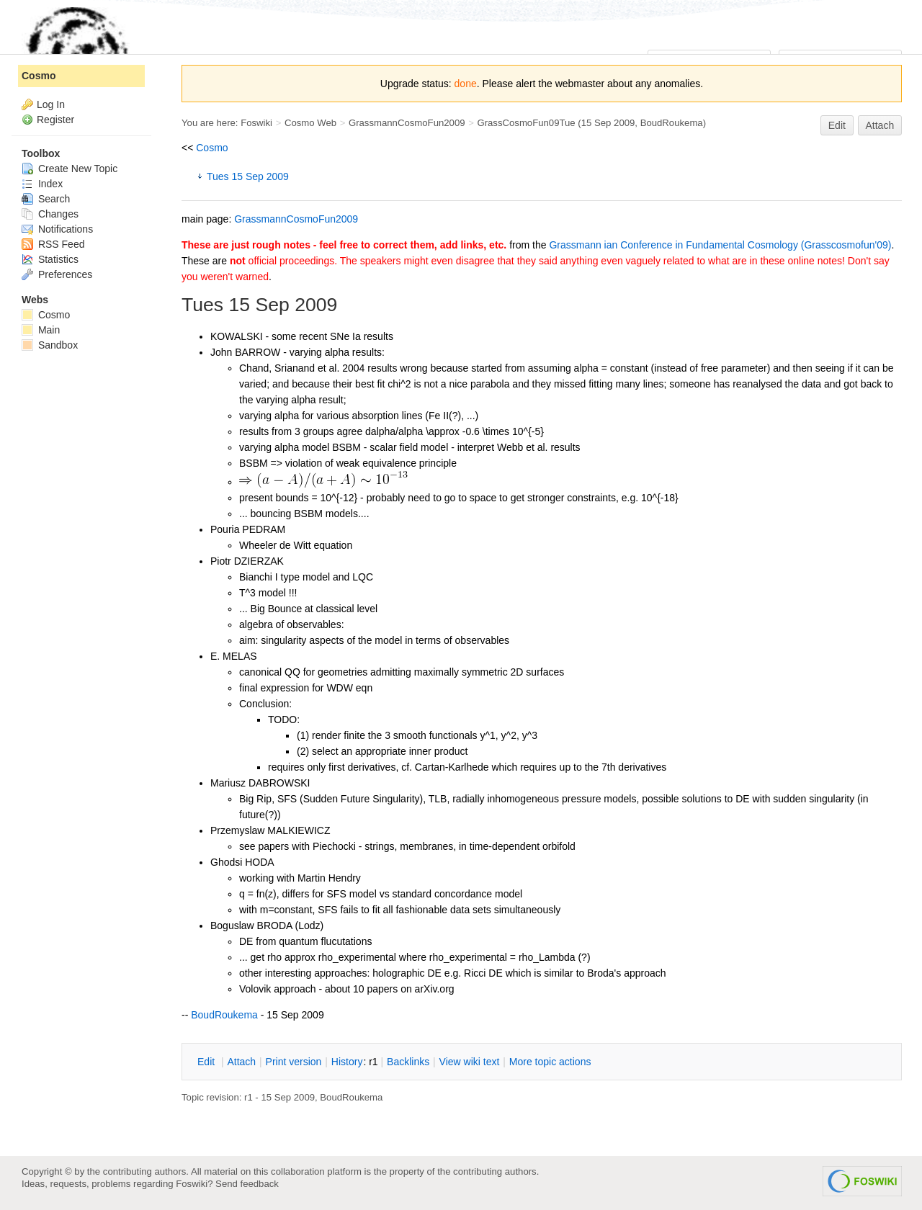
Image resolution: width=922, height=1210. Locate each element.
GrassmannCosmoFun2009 (407, 122)
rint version (294, 1061)
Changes (50, 214)
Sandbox (50, 345)
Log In (51, 104)
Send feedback (247, 1183)
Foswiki (256, 122)
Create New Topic (69, 168)
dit (207, 1061)
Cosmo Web (310, 122)
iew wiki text (469, 1061)
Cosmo (212, 147)
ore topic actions (550, 1061)
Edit (837, 125)
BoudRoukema (671, 122)
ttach (241, 1061)
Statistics (50, 259)
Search (46, 199)
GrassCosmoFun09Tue (526, 122)
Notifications (57, 229)
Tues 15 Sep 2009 (248, 176)
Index (42, 183)
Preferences (57, 274)
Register (55, 119)
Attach (880, 125)
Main (41, 330)
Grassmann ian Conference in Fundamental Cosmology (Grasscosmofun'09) (720, 245)
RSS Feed (53, 244)
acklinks (408, 1061)
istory (347, 1061)
